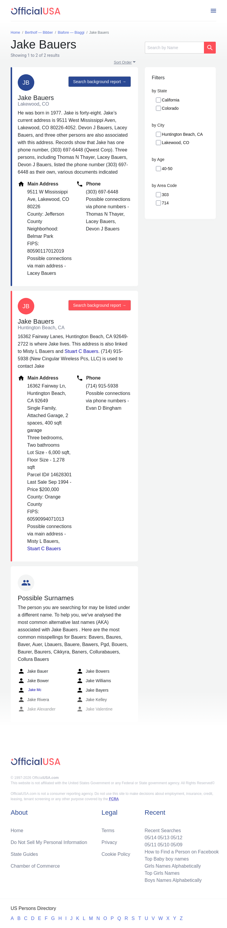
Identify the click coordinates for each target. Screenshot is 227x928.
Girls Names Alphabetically (173, 866)
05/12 (176, 837)
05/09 (176, 844)
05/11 (150, 844)
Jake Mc (29, 690)
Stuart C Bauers (81, 351)
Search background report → (99, 81)
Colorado (170, 108)
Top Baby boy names (167, 858)
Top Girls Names (162, 873)
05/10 (163, 844)
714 (165, 203)
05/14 (150, 837)
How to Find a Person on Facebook (182, 851)
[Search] (174, 48)
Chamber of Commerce (35, 866)
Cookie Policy (116, 854)
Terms (108, 830)
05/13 (163, 837)
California (170, 100)
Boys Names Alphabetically (173, 880)
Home (17, 830)
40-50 (167, 168)
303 (165, 194)
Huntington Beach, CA (182, 134)
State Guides (24, 854)
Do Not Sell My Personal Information (49, 842)
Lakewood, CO (175, 142)
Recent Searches (163, 830)
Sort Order (123, 62)
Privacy (109, 842)
